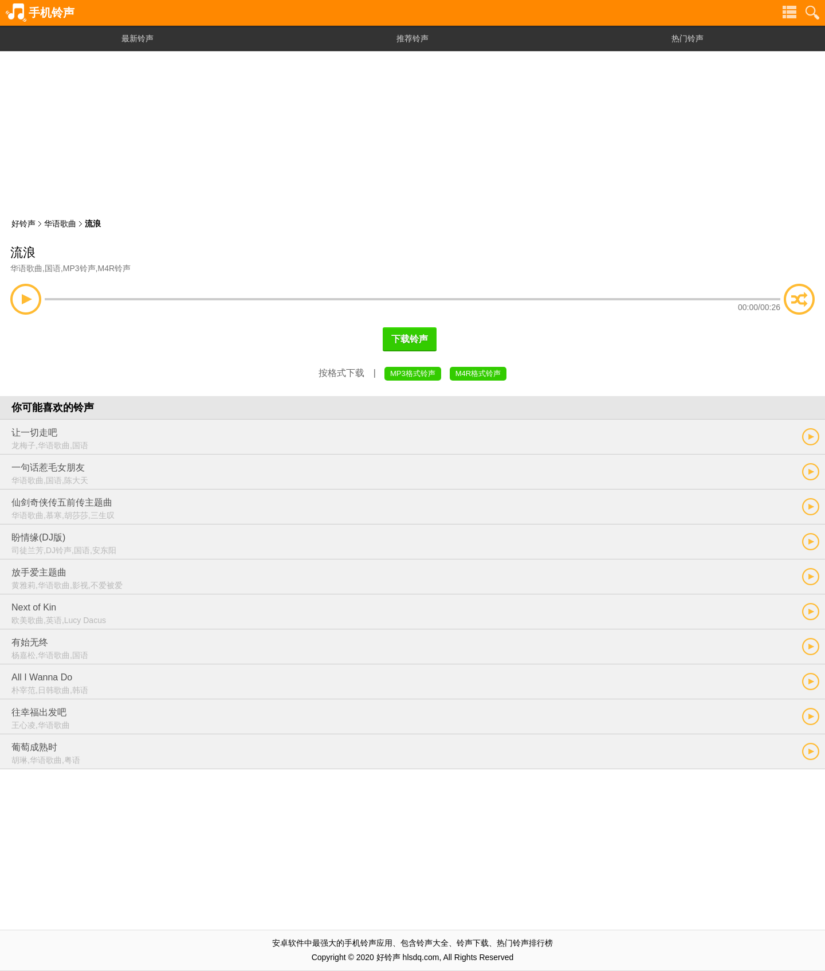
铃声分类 (789, 12)
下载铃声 (409, 339)
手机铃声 (51, 12)
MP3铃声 (79, 268)
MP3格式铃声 (412, 373)
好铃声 (23, 223)
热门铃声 (687, 38)
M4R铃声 (114, 268)
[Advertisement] (412, 132)
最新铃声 (137, 38)
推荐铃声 (412, 38)
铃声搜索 (812, 12)
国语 (53, 268)
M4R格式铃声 (478, 373)
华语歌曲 (60, 223)
